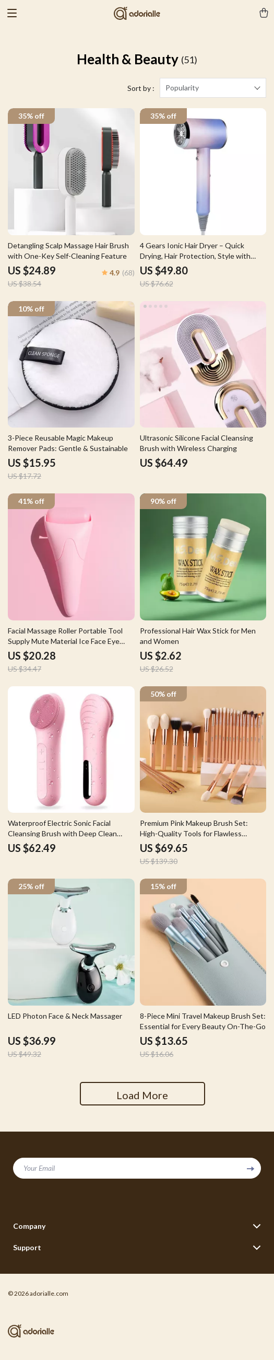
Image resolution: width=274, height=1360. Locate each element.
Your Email (39, 1167)
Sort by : (140, 88)
